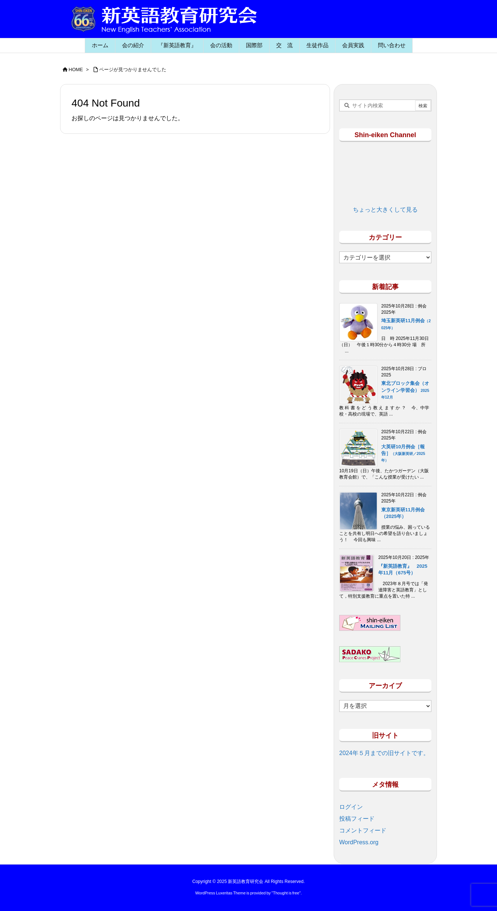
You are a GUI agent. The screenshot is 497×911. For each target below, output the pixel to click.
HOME (76, 69)
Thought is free (286, 893)
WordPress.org (358, 842)
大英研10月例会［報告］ (403, 453)
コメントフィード (362, 830)
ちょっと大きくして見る (385, 209)
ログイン (351, 807)
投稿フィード (357, 819)
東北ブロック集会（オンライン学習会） (405, 389)
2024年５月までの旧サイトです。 (384, 753)
